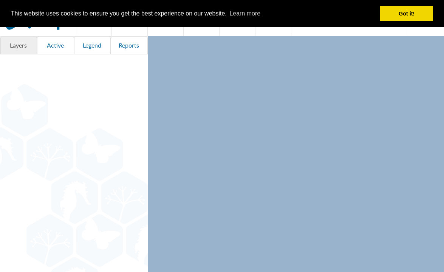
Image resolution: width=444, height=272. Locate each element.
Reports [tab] (129, 45)
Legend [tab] (92, 45)
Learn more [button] (244, 13)
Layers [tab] (18, 45)
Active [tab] (55, 45)
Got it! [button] (407, 14)
